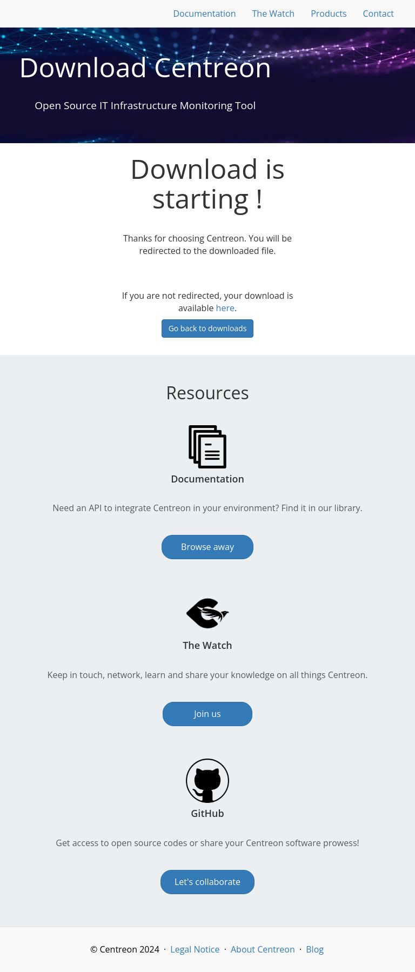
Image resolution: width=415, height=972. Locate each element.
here (225, 308)
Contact (378, 13)
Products (328, 13)
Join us (207, 714)
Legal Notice (194, 949)
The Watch (273, 13)
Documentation (204, 13)
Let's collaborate (207, 882)
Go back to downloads (208, 328)
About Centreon (263, 949)
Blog (315, 949)
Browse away (207, 547)
